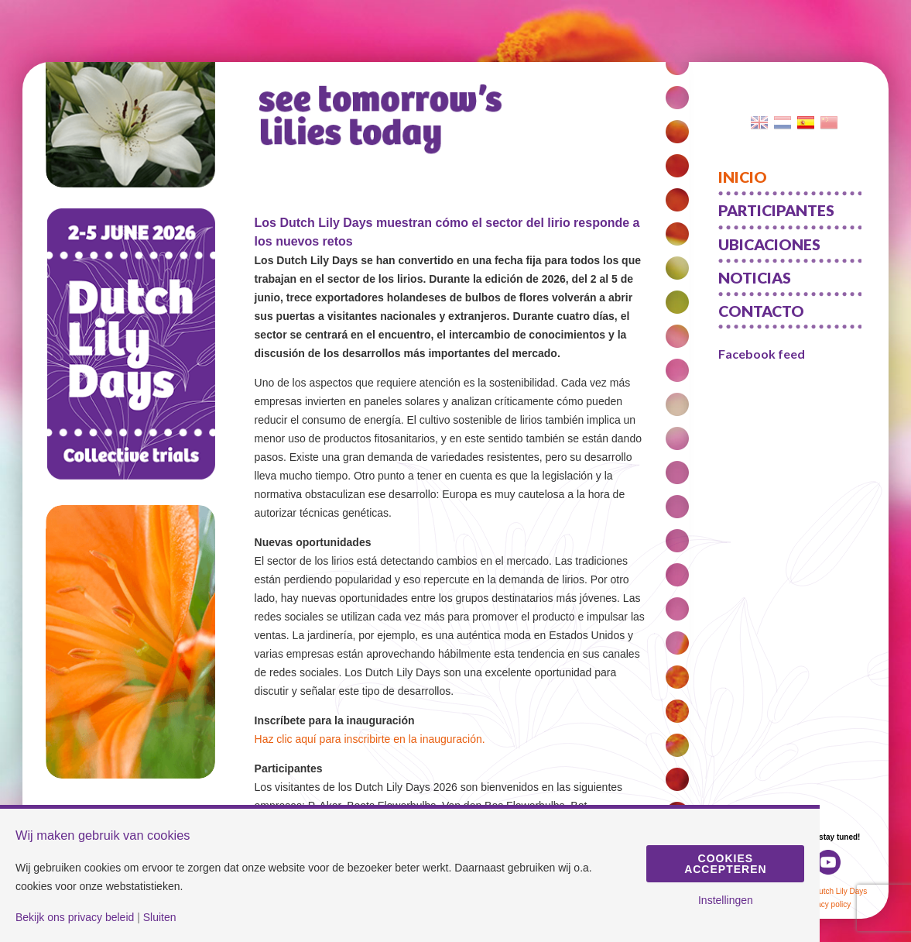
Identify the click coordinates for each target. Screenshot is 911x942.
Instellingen (725, 900)
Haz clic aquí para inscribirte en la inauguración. (370, 739)
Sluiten (159, 917)
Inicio (742, 177)
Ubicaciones (769, 244)
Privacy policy (827, 904)
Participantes (776, 210)
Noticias (754, 278)
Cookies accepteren (725, 863)
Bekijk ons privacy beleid (74, 917)
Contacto (761, 311)
